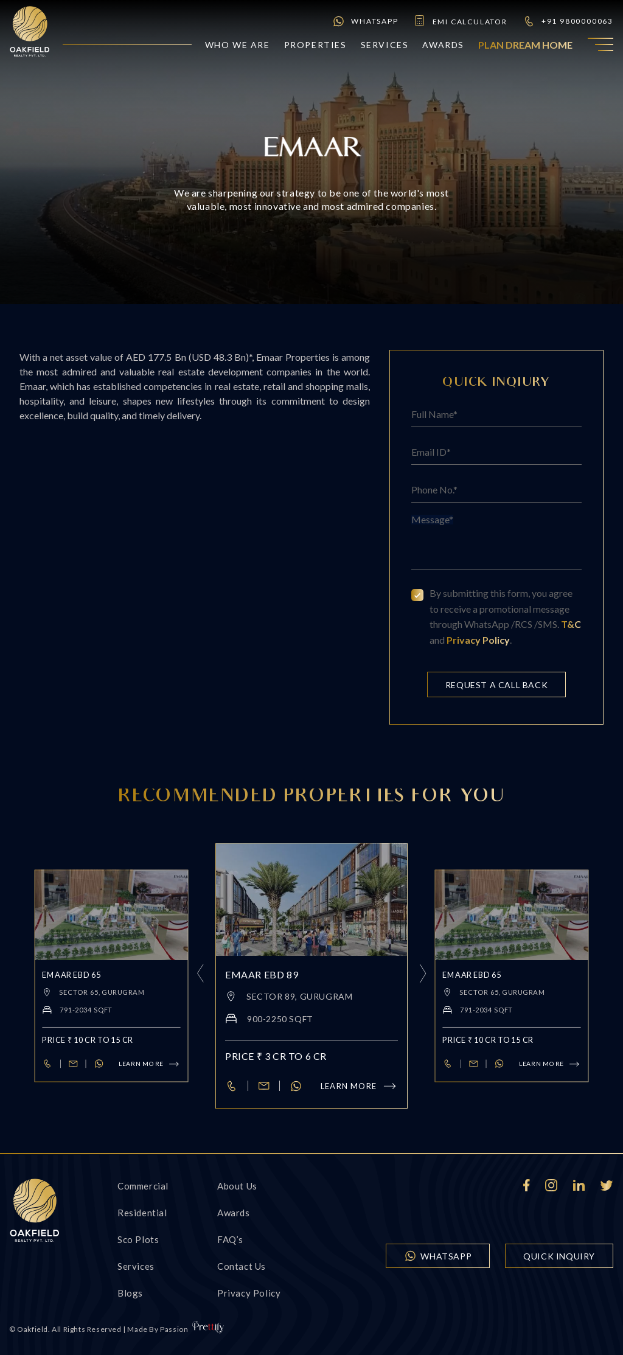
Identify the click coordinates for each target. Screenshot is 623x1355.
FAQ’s (230, 1239)
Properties (315, 45)
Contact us (241, 1266)
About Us (237, 1185)
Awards (443, 45)
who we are (237, 45)
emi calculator (460, 21)
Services (385, 45)
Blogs (130, 1292)
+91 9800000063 (568, 21)
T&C (571, 624)
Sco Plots (138, 1239)
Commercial (143, 1185)
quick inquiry (559, 1256)
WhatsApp (365, 21)
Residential (142, 1212)
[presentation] (199, 976)
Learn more (359, 1085)
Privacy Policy (478, 640)
